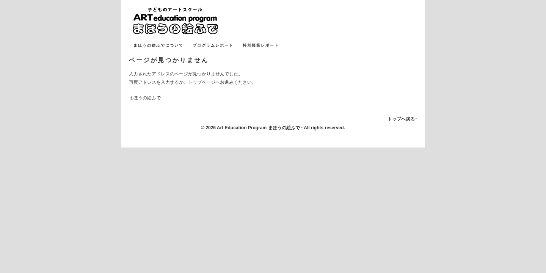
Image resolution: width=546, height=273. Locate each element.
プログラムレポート (213, 45)
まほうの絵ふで (186, 21)
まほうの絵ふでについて (158, 45)
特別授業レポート (261, 45)
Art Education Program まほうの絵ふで (258, 127)
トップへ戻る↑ (402, 119)
